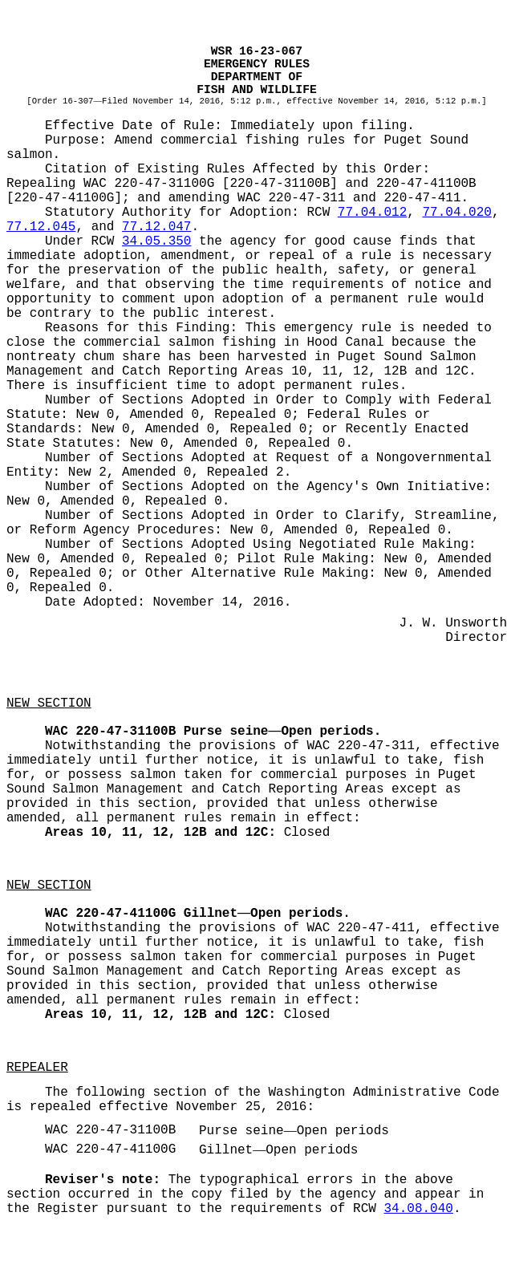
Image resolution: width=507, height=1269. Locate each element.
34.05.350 (156, 241)
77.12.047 (156, 227)
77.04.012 (372, 212)
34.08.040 (417, 1209)
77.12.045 (40, 227)
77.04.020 (456, 212)
